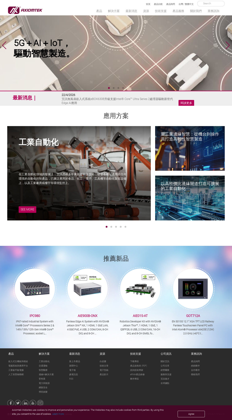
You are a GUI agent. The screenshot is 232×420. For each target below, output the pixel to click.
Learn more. (58, 414)
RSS (71, 379)
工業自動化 (44, 361)
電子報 (72, 370)
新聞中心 (73, 365)
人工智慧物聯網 (16, 374)
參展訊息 (73, 374)
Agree (191, 414)
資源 (146, 11)
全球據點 (165, 383)
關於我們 (196, 11)
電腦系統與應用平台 (18, 365)
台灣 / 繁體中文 (186, 4)
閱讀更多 (186, 103)
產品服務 (178, 11)
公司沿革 (165, 365)
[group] (116, 45)
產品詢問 (170, 4)
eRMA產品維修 (137, 374)
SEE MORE (27, 209)
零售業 (42, 379)
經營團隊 (165, 370)
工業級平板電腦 (16, 370)
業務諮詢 (213, 11)
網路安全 (43, 387)
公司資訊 (166, 353)
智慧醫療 (43, 370)
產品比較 (158, 4)
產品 (99, 11)
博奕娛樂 (43, 392)
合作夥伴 (195, 370)
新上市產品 (74, 361)
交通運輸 (43, 365)
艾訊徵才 (165, 379)
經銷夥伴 (195, 365)
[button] (227, 45)
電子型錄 (104, 370)
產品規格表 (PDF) (138, 365)
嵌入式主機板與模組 (18, 361)
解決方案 (114, 11)
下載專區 (134, 361)
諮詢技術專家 (136, 370)
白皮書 (103, 361)
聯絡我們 (195, 374)
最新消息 (131, 11)
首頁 (148, 4)
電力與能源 (44, 383)
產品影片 (104, 374)
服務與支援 (166, 374)
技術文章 (104, 365)
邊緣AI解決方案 (46, 374)
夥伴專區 (134, 379)
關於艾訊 (165, 361)
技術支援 (161, 11)
